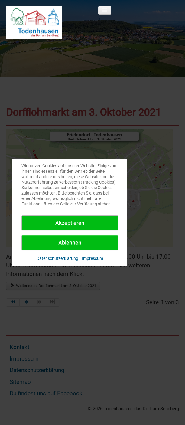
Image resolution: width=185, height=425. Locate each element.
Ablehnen (69, 242)
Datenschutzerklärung (57, 258)
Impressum (92, 258)
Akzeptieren (69, 223)
